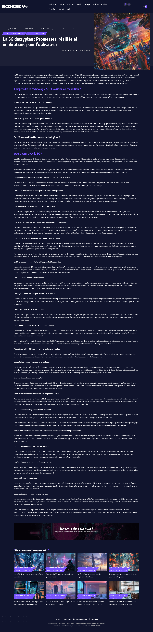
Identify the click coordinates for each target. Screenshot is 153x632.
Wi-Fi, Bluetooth (84, 598)
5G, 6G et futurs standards (14, 33)
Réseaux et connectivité (36, 33)
